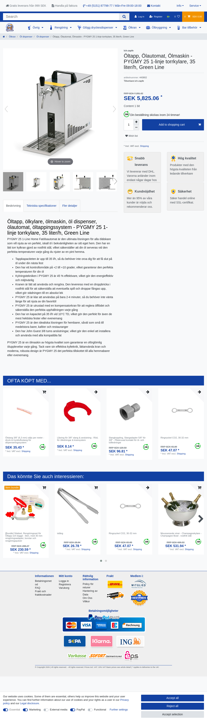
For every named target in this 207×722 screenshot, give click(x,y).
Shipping (144, 146)
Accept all (172, 698)
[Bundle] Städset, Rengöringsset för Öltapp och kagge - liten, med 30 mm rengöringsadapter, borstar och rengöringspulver (23, 537)
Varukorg (64, 587)
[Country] (168, 17)
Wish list (131, 135)
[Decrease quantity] (136, 127)
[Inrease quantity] (136, 122)
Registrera (65, 584)
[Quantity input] (128, 124)
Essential (15, 709)
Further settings (119, 709)
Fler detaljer (69, 205)
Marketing (35, 709)
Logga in (64, 580)
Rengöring (62, 27)
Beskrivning (13, 205)
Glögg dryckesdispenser (98, 27)
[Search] (124, 16)
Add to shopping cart (180, 125)
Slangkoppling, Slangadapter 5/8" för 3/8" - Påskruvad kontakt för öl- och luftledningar (127, 440)
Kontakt (153, 5)
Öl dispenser (25, 36)
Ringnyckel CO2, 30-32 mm (174, 437)
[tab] (13, 206)
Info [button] (179, 5)
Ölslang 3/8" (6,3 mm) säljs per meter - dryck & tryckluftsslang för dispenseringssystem (24, 440)
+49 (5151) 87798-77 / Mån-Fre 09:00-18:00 (112, 5)
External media (58, 709)
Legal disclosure (29, 703)
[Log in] (139, 17)
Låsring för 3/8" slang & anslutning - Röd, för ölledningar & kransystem (77, 438)
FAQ (37, 587)
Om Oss (87, 597)
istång (60, 533)
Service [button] (194, 5)
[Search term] (61, 16)
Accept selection (172, 714)
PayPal (81, 709)
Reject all (172, 706)
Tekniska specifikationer (41, 205)
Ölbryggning (160, 27)
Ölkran (132, 27)
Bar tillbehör (190, 27)
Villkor (86, 601)
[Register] (156, 17)
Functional (100, 709)
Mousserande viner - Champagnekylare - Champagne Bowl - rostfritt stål (181, 534)
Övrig (36, 27)
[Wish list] (177, 17)
